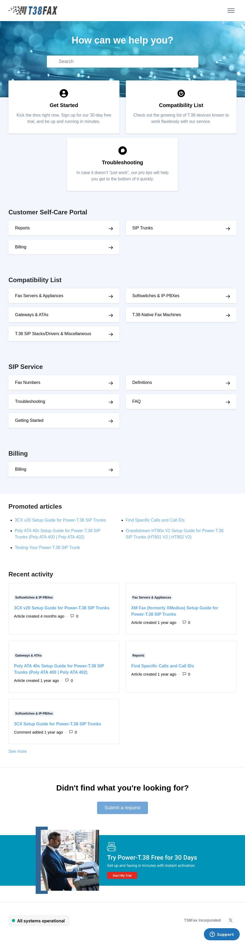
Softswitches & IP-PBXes (34, 597)
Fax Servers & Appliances (151, 597)
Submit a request (122, 807)
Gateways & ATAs (28, 655)
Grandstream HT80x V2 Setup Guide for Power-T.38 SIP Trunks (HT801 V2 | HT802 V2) (175, 533)
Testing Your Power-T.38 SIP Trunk (47, 547)
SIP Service (25, 366)
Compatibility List (34, 279)
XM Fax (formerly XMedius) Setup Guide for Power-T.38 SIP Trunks (174, 611)
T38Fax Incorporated (202, 920)
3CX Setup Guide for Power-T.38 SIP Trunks (57, 724)
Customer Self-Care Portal (47, 212)
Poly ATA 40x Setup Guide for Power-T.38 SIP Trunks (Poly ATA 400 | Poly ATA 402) (57, 533)
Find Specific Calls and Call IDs (155, 520)
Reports (138, 655)
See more (40, 751)
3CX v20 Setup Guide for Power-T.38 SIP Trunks (60, 520)
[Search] (123, 61)
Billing (18, 453)
